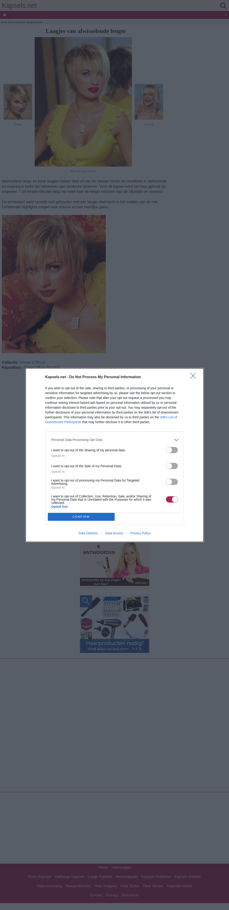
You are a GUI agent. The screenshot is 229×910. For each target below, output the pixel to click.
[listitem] (114, 439)
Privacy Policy (140, 533)
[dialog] (115, 455)
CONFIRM (81, 516)
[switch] (172, 450)
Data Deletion (88, 533)
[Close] (194, 377)
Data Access (114, 533)
